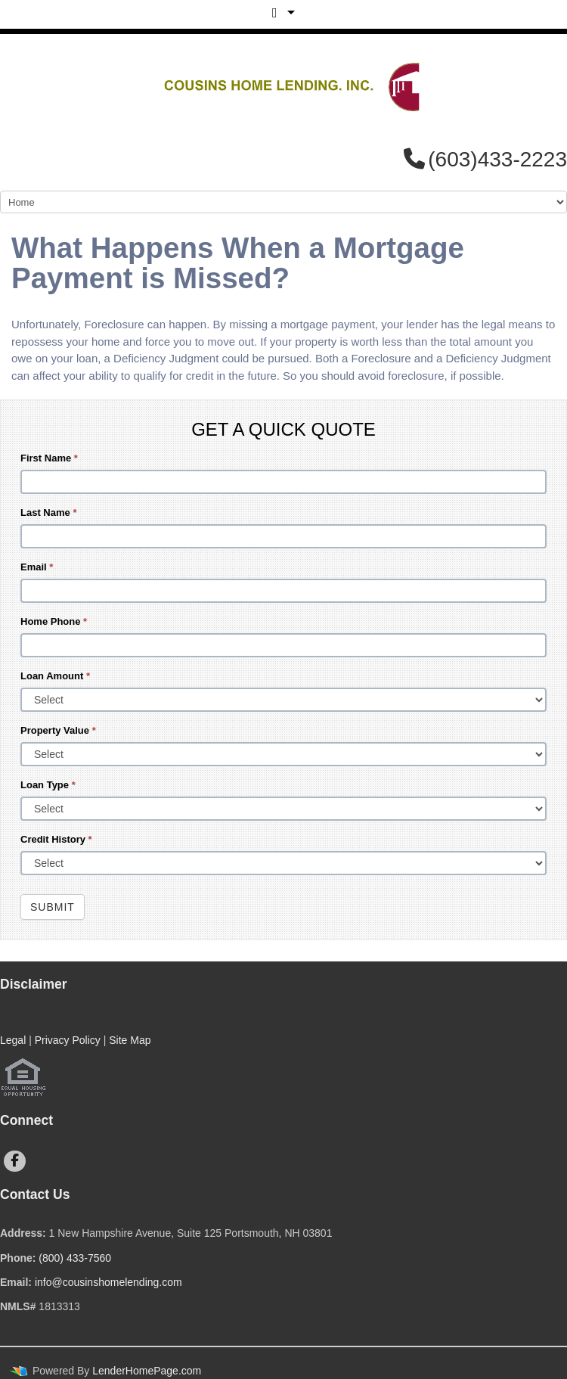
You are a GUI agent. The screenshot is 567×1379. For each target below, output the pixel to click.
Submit (52, 907)
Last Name (48, 512)
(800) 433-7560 (75, 1258)
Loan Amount (55, 676)
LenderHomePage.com (146, 1371)
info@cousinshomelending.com (108, 1282)
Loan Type (48, 784)
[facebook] (15, 1161)
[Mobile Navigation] (283, 202)
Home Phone (53, 621)
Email (36, 567)
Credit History (56, 839)
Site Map (129, 1040)
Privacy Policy (68, 1040)
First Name (49, 458)
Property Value (58, 730)
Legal (13, 1040)
